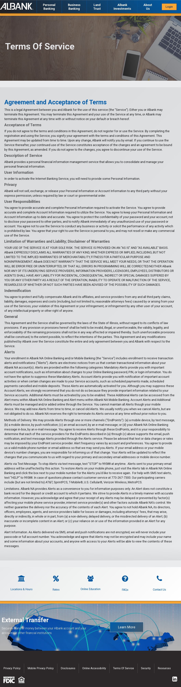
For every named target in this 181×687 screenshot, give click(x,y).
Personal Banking (49, 6)
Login (169, 6)
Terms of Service (123, 668)
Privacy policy (12, 668)
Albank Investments (122, 6)
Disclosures (68, 668)
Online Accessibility (94, 668)
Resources (164, 668)
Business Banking (74, 6)
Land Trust (97, 6)
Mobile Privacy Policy (41, 668)
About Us (148, 6)
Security (146, 668)
